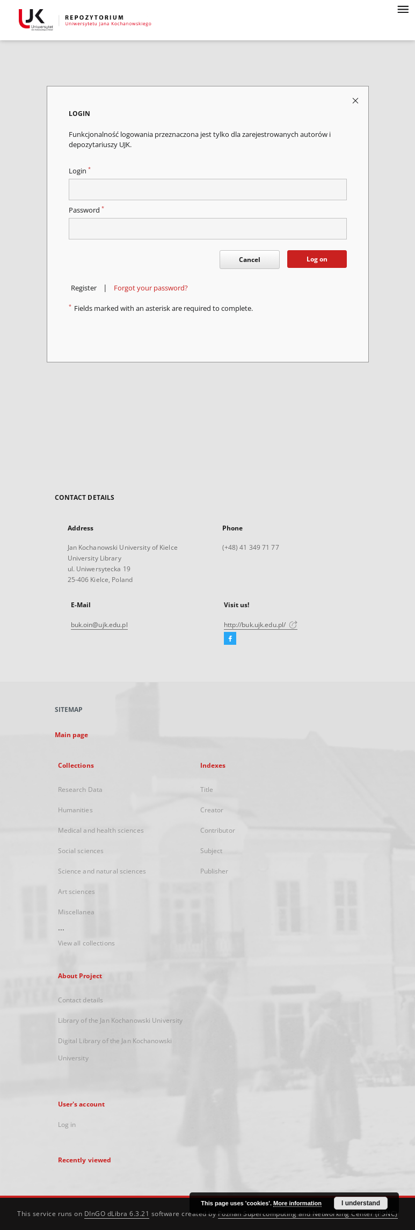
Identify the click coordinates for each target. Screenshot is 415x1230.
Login (80, 171)
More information (297, 1203)
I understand (360, 1203)
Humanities (75, 809)
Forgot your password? (151, 288)
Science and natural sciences (102, 871)
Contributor (217, 830)
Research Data (80, 789)
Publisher (214, 871)
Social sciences (81, 850)
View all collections (86, 943)
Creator (212, 809)
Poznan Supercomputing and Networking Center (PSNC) (308, 1213)
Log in (67, 1124)
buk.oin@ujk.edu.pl (99, 624)
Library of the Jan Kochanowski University (120, 1020)
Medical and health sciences (101, 830)
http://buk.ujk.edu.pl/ (261, 624)
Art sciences (76, 891)
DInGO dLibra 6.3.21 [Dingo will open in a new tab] (117, 1213)
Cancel (249, 259)
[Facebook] (230, 639)
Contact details (81, 1000)
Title (207, 789)
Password (86, 210)
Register (84, 288)
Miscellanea (76, 911)
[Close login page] (356, 100)
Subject (211, 850)
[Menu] (402, 8)
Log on (317, 259)
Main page (72, 734)
